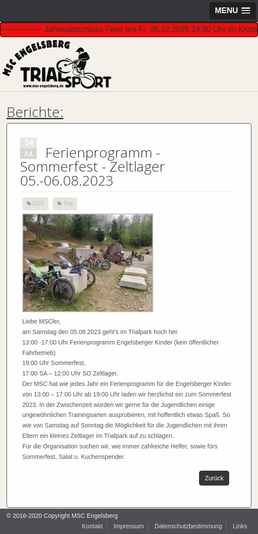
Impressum (129, 526)
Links (240, 526)
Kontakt (92, 526)
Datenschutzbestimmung (188, 526)
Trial (68, 203)
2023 (38, 203)
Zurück (214, 478)
